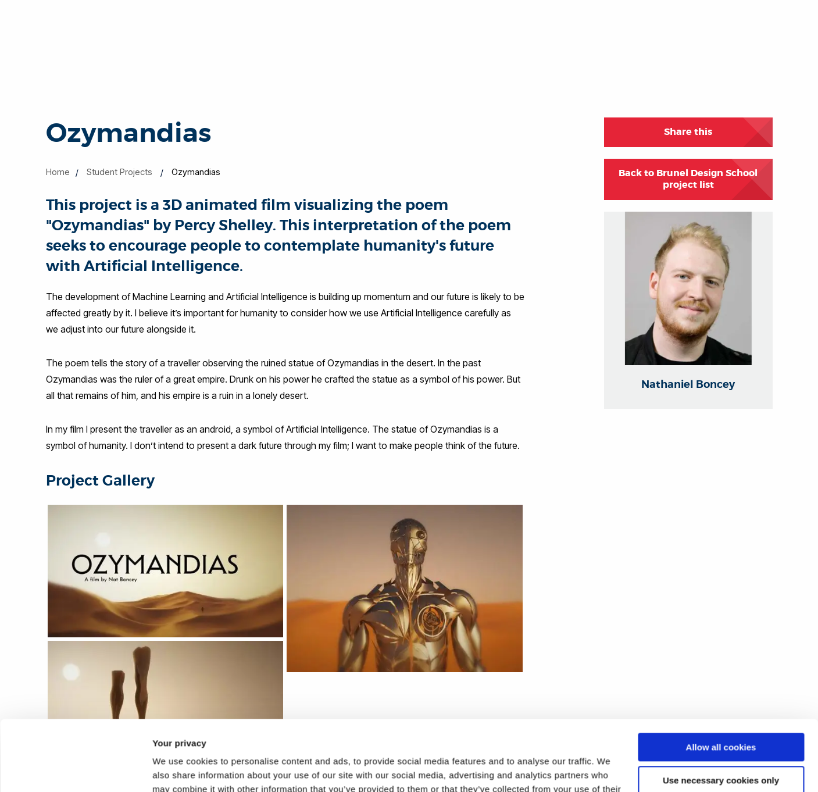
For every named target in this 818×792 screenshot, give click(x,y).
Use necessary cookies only (721, 714)
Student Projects (119, 171)
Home (58, 171)
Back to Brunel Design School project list (688, 179)
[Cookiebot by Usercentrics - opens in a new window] (75, 769)
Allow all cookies (721, 681)
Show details (179, 769)
